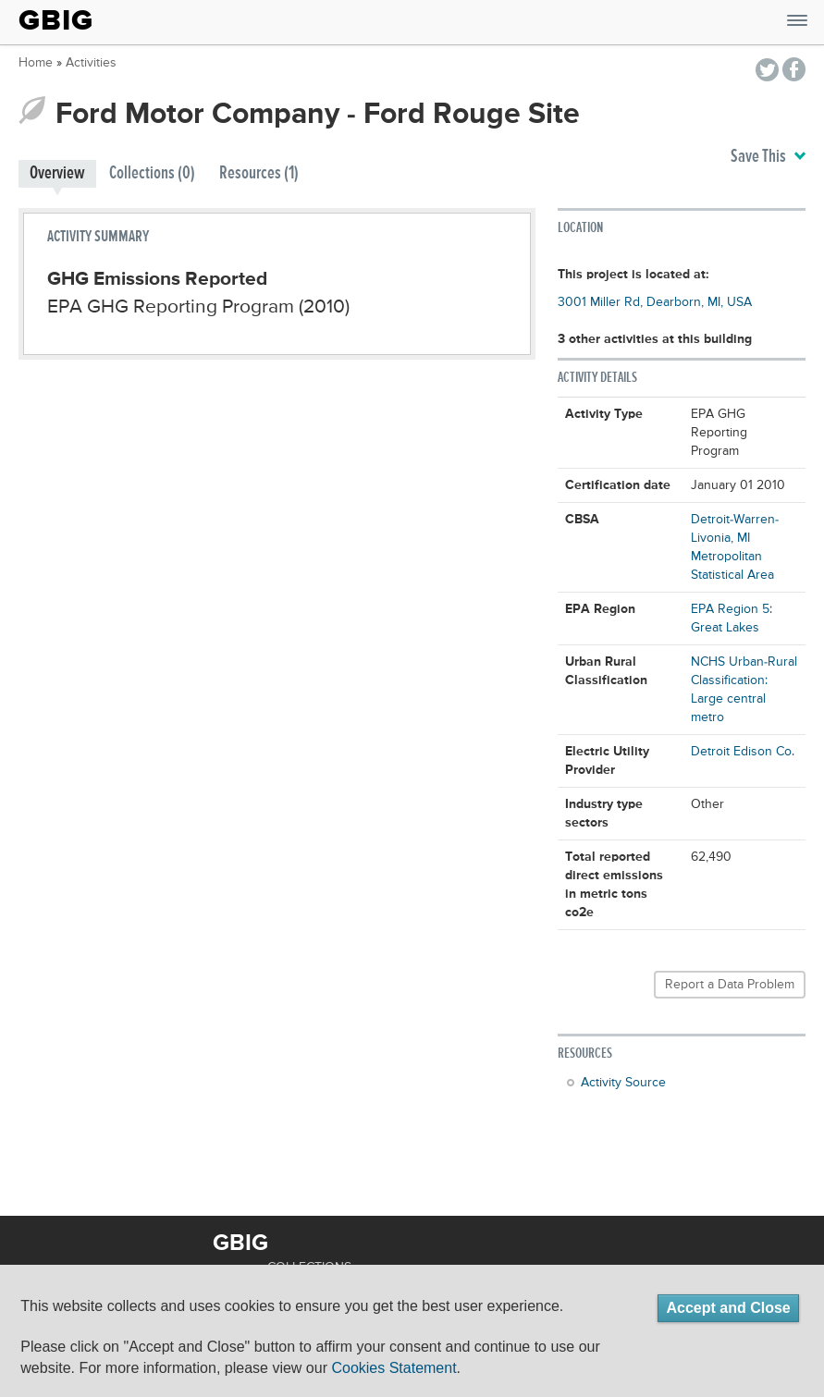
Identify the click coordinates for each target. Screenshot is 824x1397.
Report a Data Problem (729, 984)
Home (35, 62)
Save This (768, 157)
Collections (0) (152, 173)
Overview (57, 173)
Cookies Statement (393, 1368)
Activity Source (623, 1082)
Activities (91, 62)
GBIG (55, 20)
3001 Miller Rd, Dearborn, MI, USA (655, 302)
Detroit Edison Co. (742, 751)
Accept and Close (728, 1308)
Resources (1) (259, 173)
